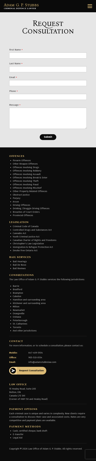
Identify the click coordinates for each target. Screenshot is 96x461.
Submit (48, 136)
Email (12, 77)
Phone (12, 91)
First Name (15, 49)
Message (14, 105)
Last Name (15, 63)
